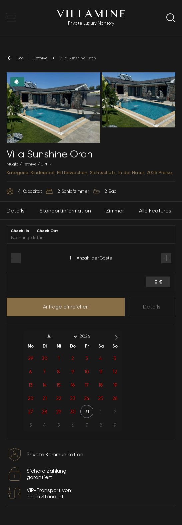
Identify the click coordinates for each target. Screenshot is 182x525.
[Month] (60, 337)
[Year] (90, 336)
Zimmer (115, 210)
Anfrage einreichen (66, 307)
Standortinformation (65, 210)
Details (151, 307)
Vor (15, 58)
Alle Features (155, 210)
